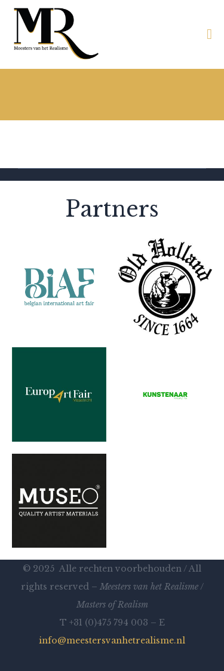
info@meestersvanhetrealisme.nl (112, 640)
